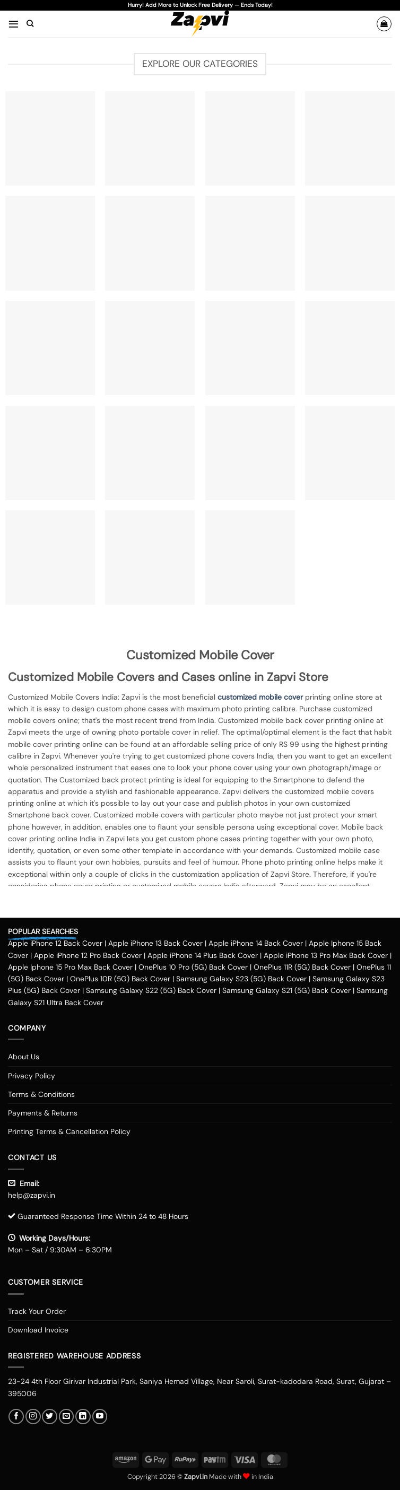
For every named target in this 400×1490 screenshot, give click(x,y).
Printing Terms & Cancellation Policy (69, 1131)
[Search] (30, 23)
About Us (23, 1056)
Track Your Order (37, 1311)
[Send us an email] (66, 1416)
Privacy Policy (31, 1076)
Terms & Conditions (41, 1094)
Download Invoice (38, 1330)
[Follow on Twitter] (49, 1416)
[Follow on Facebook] (16, 1416)
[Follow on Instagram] (33, 1416)
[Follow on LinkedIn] (83, 1416)
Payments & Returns (42, 1113)
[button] (13, 24)
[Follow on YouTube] (100, 1416)
